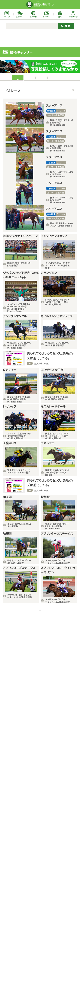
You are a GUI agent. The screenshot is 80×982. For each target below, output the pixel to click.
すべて (10, 80)
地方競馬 (58, 80)
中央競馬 (33, 79)
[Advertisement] (40, 37)
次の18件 (57, 684)
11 (42, 684)
